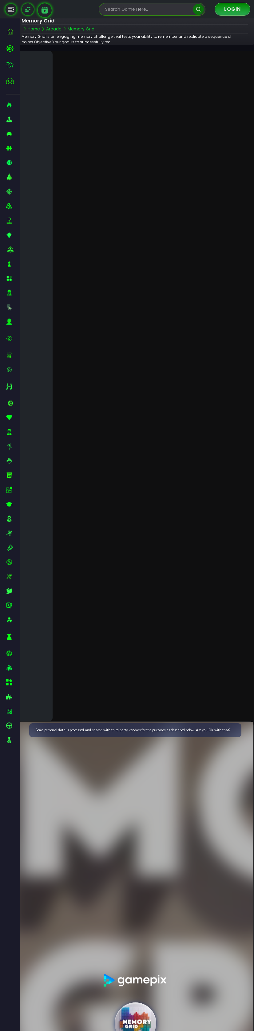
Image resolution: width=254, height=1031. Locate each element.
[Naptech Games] (28, 9)
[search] (198, 9)
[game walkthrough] (45, 10)
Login (232, 9)
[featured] (13, 65)
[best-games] (13, 48)
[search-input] (147, 9)
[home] (13, 31)
